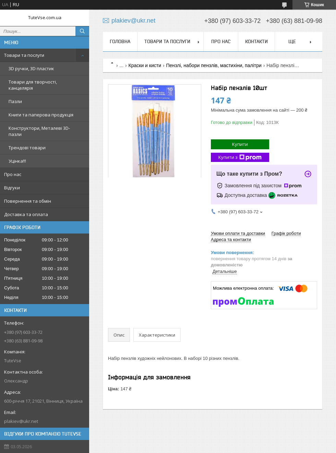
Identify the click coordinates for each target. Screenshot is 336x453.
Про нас (12, 174)
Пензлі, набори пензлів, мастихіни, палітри (213, 65)
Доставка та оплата (26, 214)
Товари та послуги (24, 55)
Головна (120, 41)
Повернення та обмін (27, 201)
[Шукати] (82, 31)
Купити (240, 144)
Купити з (240, 157)
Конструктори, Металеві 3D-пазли (39, 131)
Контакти (256, 41)
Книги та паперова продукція (41, 115)
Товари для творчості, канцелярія (33, 85)
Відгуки (12, 188)
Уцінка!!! (17, 161)
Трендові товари (27, 147)
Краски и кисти (145, 65)
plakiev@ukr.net (21, 421)
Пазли (15, 101)
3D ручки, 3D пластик (31, 68)
